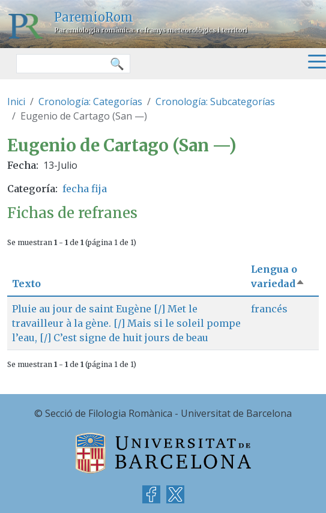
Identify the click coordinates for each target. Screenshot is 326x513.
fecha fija (84, 189)
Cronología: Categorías (90, 101)
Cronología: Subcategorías (215, 101)
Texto (26, 284)
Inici (16, 101)
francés (269, 309)
